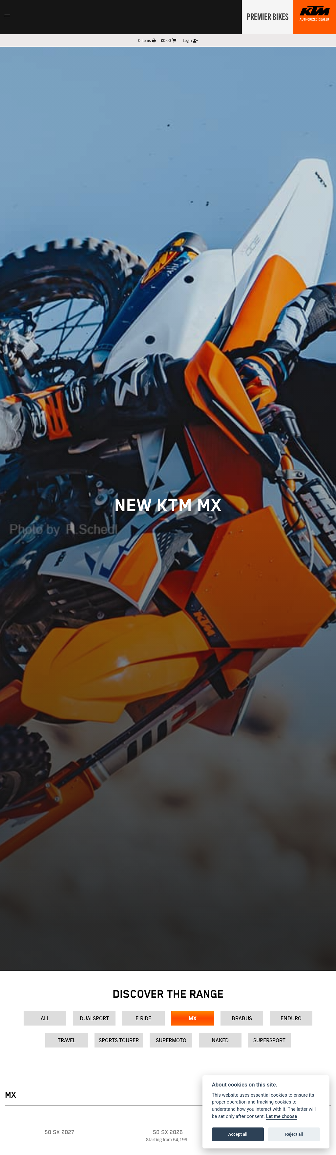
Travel (66, 1040)
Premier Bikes (266, 16)
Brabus (242, 1018)
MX (193, 1018)
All (45, 1018)
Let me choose (281, 1116)
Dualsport (94, 1018)
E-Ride (143, 1018)
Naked (220, 1040)
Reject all (294, 1134)
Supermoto (171, 1040)
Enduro (291, 1018)
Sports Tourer (119, 1040)
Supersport (269, 1040)
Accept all (237, 1134)
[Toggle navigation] (7, 17)
